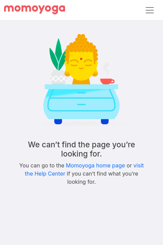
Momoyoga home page (95, 165)
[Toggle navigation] (150, 10)
